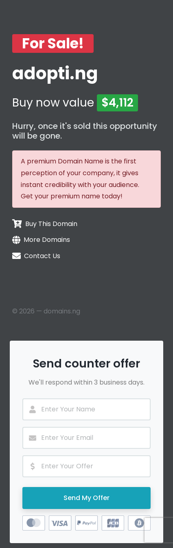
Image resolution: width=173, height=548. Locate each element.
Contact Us (42, 256)
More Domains (47, 239)
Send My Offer (86, 497)
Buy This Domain (51, 223)
